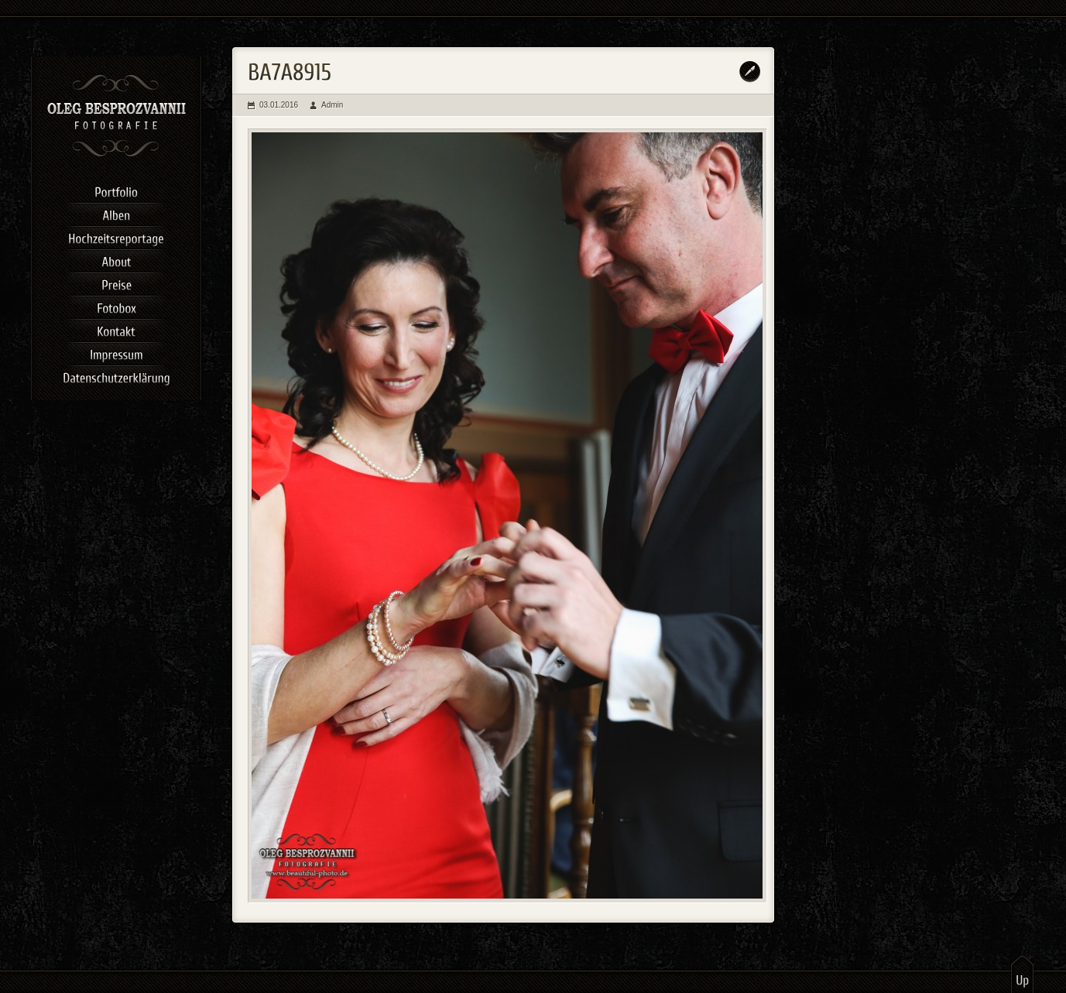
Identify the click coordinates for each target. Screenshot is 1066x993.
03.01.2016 (278, 105)
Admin (332, 105)
